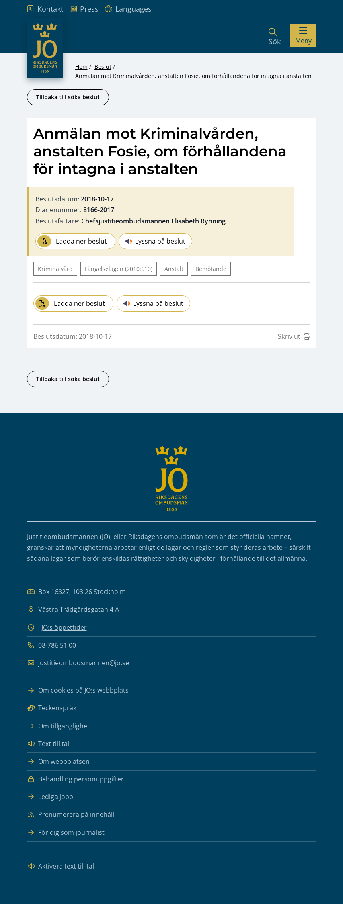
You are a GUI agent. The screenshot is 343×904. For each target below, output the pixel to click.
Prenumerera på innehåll (70, 814)
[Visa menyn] (303, 35)
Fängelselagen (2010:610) (118, 269)
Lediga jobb (50, 796)
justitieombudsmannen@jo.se (78, 663)
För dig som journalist (66, 832)
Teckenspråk (51, 708)
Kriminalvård (55, 269)
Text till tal (48, 743)
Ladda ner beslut (72, 241)
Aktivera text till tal (60, 866)
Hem (81, 66)
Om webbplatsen (58, 761)
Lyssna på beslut (155, 241)
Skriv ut (294, 336)
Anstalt (173, 269)
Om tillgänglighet (58, 726)
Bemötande (210, 269)
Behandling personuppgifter (75, 779)
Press (84, 8)
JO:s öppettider (64, 627)
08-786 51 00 (51, 645)
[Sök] (274, 35)
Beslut (102, 66)
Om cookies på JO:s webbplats (78, 690)
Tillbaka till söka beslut (68, 97)
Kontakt (45, 8)
